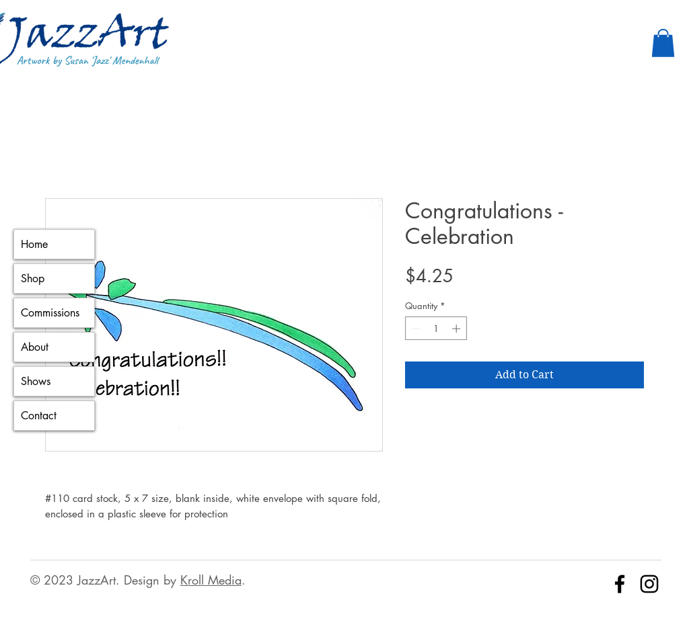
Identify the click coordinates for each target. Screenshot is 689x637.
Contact (39, 416)
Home (34, 244)
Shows (35, 381)
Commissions (50, 313)
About (34, 347)
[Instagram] (649, 584)
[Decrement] (415, 328)
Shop (32, 278)
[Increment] (457, 328)
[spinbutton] (436, 328)
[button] (663, 43)
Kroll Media (211, 580)
